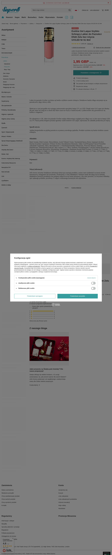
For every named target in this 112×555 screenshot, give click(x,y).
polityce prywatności (34, 266)
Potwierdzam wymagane (35, 296)
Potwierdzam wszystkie (77, 296)
